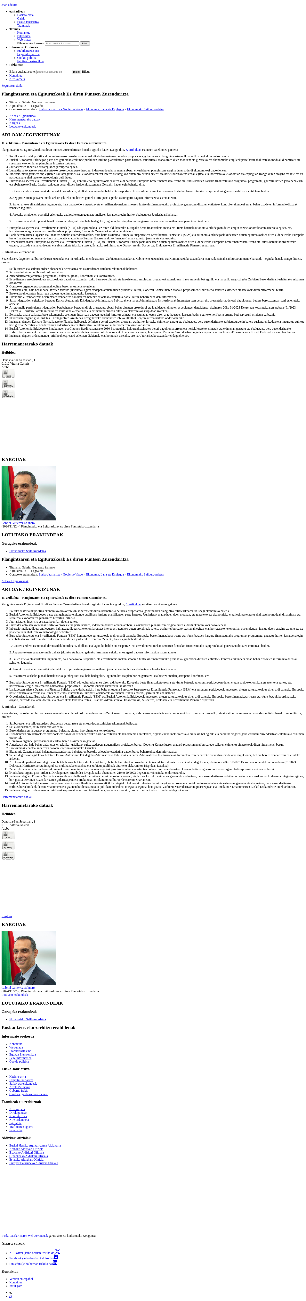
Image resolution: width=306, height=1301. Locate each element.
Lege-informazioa (28, 54)
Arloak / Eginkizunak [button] (22, 116)
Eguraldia (15, 1123)
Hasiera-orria (25, 15)
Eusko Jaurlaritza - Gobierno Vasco (61, 109)
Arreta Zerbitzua (19, 1087)
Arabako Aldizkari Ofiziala (26, 1149)
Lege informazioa (20, 1058)
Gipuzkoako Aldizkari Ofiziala (28, 1156)
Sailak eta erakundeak (23, 1083)
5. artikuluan (133, 149)
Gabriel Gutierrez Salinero (18, 523)
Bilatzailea (23, 36)
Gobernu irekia (18, 1090)
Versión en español (21, 1278)
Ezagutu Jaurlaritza (21, 1080)
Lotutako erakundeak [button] (22, 126)
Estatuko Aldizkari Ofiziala (26, 1159)
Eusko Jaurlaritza (28, 22)
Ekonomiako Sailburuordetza (145, 109)
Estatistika (15, 1130)
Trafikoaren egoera (21, 1126)
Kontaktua (23, 32)
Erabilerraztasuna (28, 50)
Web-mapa (24, 39)
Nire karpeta (17, 79)
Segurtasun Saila (12, 85)
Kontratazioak (18, 1116)
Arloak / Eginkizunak (15, 581)
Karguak (7, 916)
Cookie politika (26, 57)
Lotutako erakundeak (15, 994)
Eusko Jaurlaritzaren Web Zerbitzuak (25, 1235)
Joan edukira (9, 4)
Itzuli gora (15, 1286)
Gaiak (21, 18)
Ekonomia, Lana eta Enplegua (105, 109)
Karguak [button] (14, 123)
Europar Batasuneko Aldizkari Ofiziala (33, 1163)
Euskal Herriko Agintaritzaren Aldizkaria (35, 1145)
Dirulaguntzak (18, 1112)
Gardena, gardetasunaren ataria (28, 1094)
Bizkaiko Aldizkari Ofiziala (26, 1152)
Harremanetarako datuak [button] (24, 119)
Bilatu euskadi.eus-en (30, 43)
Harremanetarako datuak (17, 797)
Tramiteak (23, 25)
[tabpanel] (153, 234)
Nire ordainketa (19, 1119)
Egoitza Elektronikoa (30, 61)
